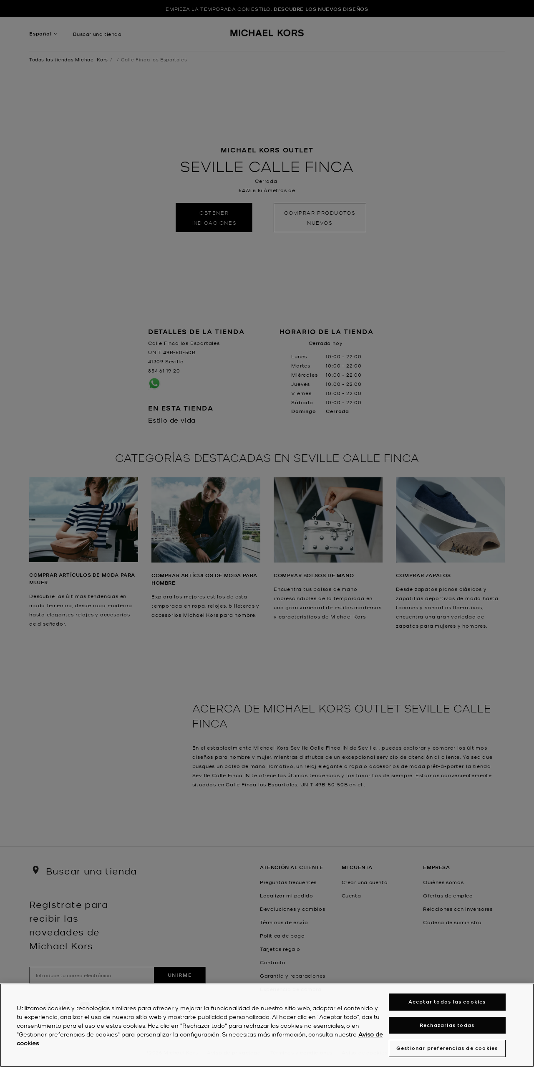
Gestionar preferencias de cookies (447, 1048)
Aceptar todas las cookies (447, 1002)
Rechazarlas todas (447, 1025)
